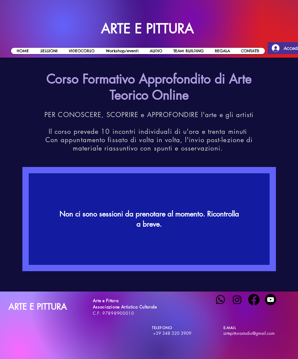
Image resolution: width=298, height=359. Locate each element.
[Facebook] (254, 299)
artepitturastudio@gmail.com (249, 333)
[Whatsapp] (220, 299)
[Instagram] (237, 299)
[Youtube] (270, 299)
